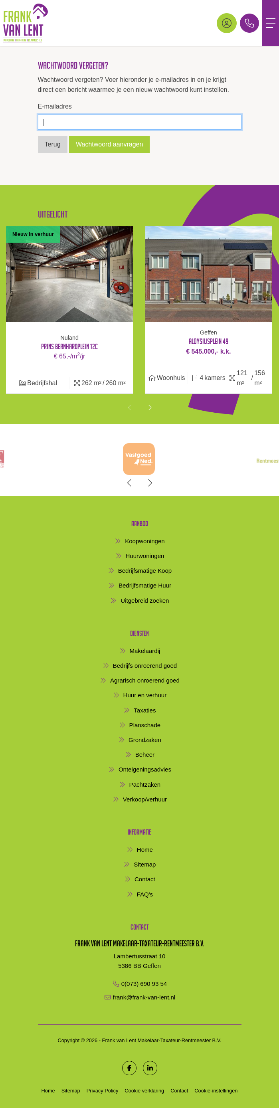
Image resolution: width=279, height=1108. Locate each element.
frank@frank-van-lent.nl (144, 997)
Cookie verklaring (144, 1091)
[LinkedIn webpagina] (150, 1068)
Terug (53, 144)
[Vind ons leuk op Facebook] (129, 1068)
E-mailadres (55, 106)
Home (48, 1091)
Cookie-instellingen (215, 1091)
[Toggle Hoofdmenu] (270, 23)
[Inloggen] (226, 23)
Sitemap (70, 1091)
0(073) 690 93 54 (144, 983)
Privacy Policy (103, 1091)
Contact (179, 1091)
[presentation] (130, 408)
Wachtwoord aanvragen (109, 144)
